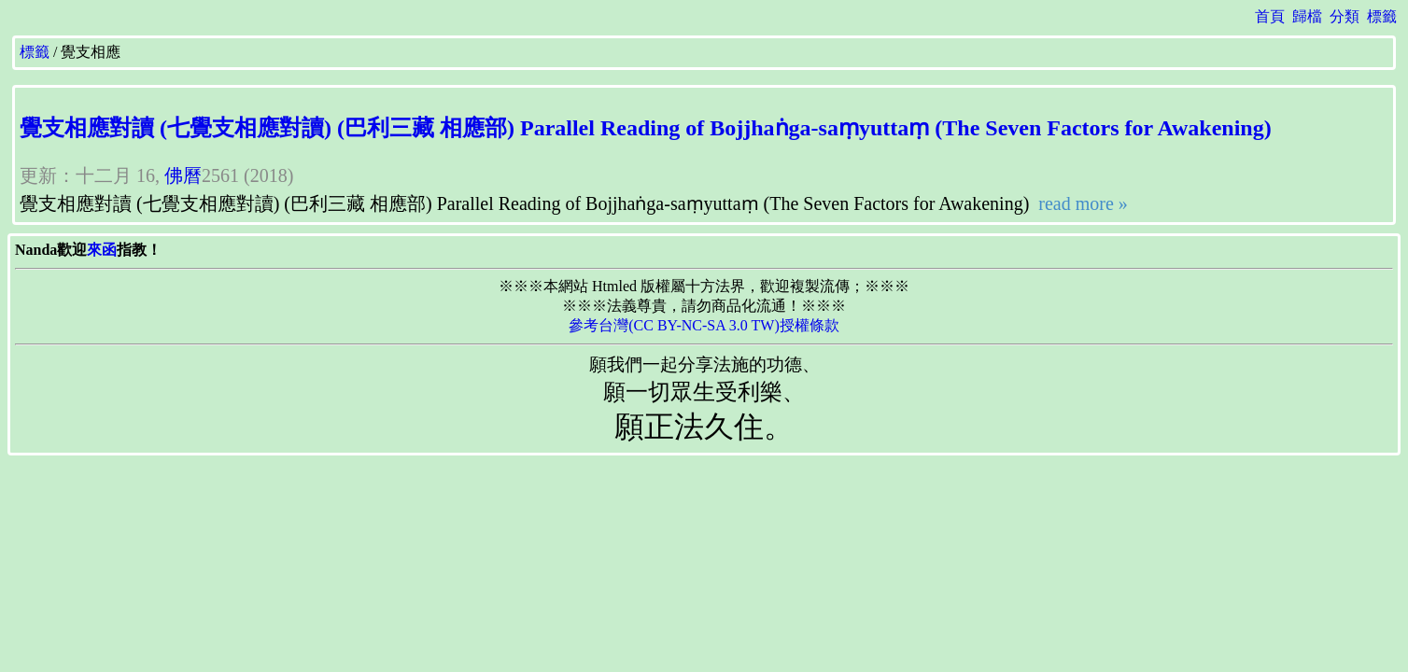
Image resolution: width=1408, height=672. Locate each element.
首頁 (1270, 16)
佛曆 (183, 175)
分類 (1344, 16)
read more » (1081, 203)
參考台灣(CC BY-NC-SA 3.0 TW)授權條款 (704, 325)
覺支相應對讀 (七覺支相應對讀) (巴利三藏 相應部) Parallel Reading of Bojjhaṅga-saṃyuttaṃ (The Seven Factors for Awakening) (646, 128)
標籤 (1382, 16)
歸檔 (1307, 16)
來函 (102, 250)
